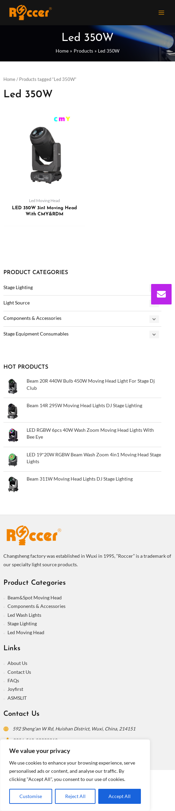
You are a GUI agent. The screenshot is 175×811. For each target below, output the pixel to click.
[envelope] (161, 294)
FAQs (13, 680)
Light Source (16, 302)
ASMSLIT (17, 698)
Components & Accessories (32, 318)
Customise (30, 796)
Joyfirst (15, 689)
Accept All (119, 796)
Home (9, 79)
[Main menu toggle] (161, 12)
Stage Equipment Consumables (36, 334)
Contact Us (19, 672)
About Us (17, 663)
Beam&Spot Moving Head (35, 597)
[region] (75, 775)
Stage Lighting (18, 287)
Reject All (75, 796)
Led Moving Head (26, 632)
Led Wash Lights (24, 615)
